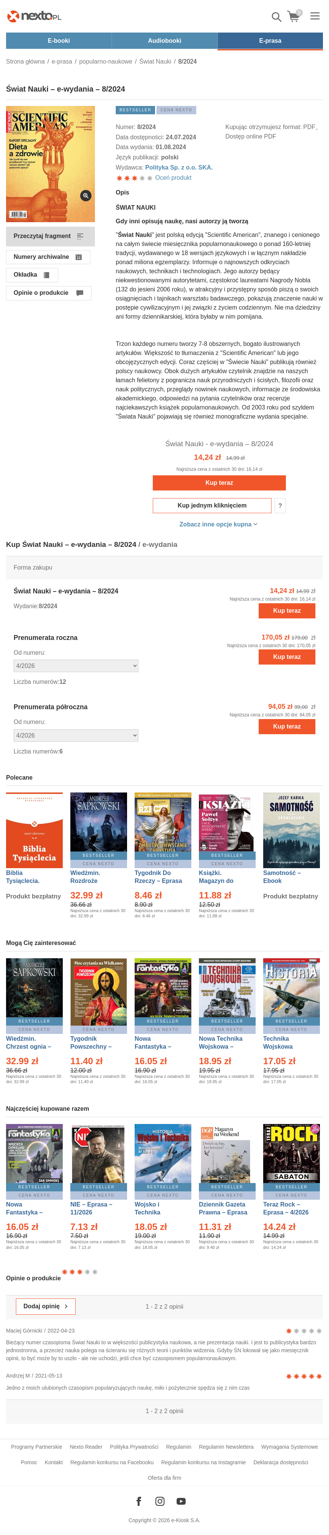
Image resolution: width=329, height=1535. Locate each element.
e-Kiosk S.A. (185, 1520)
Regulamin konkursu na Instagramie (203, 1462)
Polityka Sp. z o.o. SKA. (179, 167)
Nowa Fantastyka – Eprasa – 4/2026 (28, 1212)
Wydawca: (130, 167)
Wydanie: (26, 606)
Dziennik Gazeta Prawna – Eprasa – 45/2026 (223, 1212)
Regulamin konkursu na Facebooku (112, 1462)
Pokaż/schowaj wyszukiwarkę (277, 17)
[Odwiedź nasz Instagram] (160, 1501)
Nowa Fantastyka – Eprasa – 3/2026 (157, 1046)
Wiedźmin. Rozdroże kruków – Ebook (93, 881)
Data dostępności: (141, 137)
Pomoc (29, 1462)
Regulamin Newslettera (226, 1447)
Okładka (25, 274)
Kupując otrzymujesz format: (263, 127)
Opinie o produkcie (41, 293)
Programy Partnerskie (36, 1447)
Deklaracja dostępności (280, 1462)
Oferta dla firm (165, 1478)
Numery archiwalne (41, 257)
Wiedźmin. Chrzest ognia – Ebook (28, 1046)
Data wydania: (136, 147)
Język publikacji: (138, 157)
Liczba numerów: (36, 682)
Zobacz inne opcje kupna (215, 524)
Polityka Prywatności (134, 1447)
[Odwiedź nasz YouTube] (181, 1501)
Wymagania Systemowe (289, 1447)
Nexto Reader (86, 1447)
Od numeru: (29, 652)
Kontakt (53, 1462)
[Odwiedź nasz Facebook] (139, 1501)
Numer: (126, 127)
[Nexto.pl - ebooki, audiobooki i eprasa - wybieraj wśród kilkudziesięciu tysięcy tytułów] (34, 16)
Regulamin (178, 1447)
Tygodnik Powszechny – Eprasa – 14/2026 (94, 1046)
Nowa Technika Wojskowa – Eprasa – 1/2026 (221, 1046)
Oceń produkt (154, 177)
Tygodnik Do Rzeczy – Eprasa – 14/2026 (158, 881)
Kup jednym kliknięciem (212, 505)
